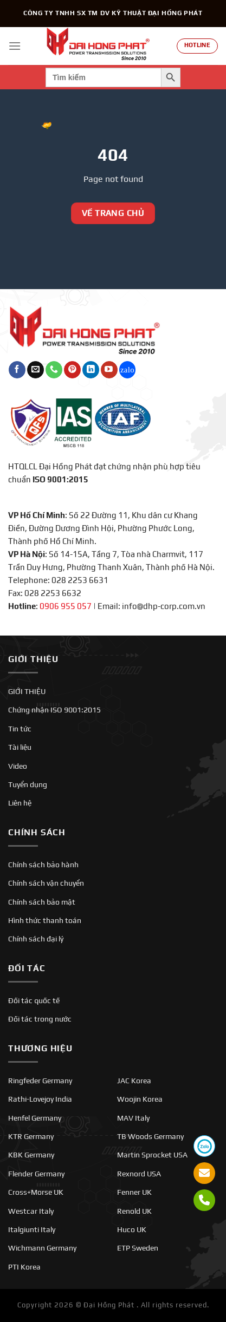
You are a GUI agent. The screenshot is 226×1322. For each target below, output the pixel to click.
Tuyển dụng (27, 784)
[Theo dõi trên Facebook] (17, 369)
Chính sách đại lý (35, 938)
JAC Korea (134, 1080)
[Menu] (14, 45)
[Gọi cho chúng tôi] (54, 369)
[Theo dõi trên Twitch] (127, 369)
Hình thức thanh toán (44, 920)
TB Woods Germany (150, 1136)
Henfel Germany (34, 1118)
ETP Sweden (137, 1248)
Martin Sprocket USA (152, 1154)
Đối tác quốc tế (34, 1000)
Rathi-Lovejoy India (40, 1099)
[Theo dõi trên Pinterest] (72, 369)
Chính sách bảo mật (41, 902)
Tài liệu (19, 747)
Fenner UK (134, 1192)
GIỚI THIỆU (27, 691)
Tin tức (19, 728)
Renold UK (134, 1211)
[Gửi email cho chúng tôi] (35, 369)
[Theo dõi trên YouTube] (109, 369)
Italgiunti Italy (31, 1229)
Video (17, 766)
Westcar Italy (31, 1211)
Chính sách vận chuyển (46, 883)
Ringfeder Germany (40, 1080)
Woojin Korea (140, 1099)
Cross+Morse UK (35, 1192)
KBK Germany (31, 1154)
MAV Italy (133, 1118)
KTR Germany (31, 1136)
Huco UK (131, 1229)
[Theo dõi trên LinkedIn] (90, 369)
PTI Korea (24, 1266)
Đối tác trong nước (40, 1019)
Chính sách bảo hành (43, 864)
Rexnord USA (139, 1173)
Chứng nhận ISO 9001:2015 (54, 709)
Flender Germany (36, 1173)
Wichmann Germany (42, 1248)
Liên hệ (19, 803)
